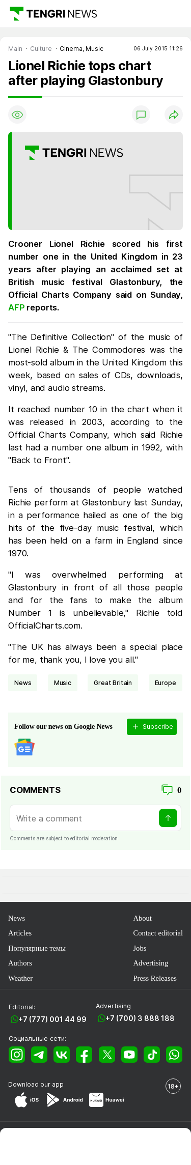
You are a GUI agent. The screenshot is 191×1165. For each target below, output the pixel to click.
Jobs (139, 948)
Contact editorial (158, 933)
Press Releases (154, 978)
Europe (165, 683)
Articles (20, 933)
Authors (20, 963)
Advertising (150, 963)
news (22, 683)
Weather (20, 978)
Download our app (36, 1084)
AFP (17, 307)
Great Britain (113, 683)
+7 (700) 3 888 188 (140, 1018)
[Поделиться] (174, 114)
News (16, 918)
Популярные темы (37, 948)
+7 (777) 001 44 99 (52, 1019)
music (62, 683)
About (142, 918)
